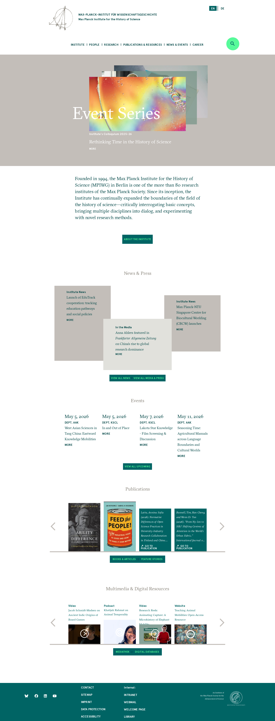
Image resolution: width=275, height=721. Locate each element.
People (94, 44)
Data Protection (93, 709)
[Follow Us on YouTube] (54, 696)
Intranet (130, 695)
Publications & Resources (142, 44)
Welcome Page (134, 709)
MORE (69, 445)
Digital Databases (147, 651)
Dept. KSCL (110, 422)
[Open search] (232, 43)
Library (129, 716)
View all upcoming (138, 466)
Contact (87, 687)
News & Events (177, 44)
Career (197, 44)
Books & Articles (124, 559)
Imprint (86, 702)
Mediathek (123, 651)
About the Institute (137, 239)
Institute (78, 44)
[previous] (53, 526)
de (222, 8)
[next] (222, 526)
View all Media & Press (149, 378)
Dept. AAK (72, 422)
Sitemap (86, 694)
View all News (120, 378)
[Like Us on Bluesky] (26, 696)
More (92, 148)
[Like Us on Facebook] (37, 696)
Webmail (130, 702)
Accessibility (91, 716)
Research (111, 44)
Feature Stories (151, 559)
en (213, 8)
